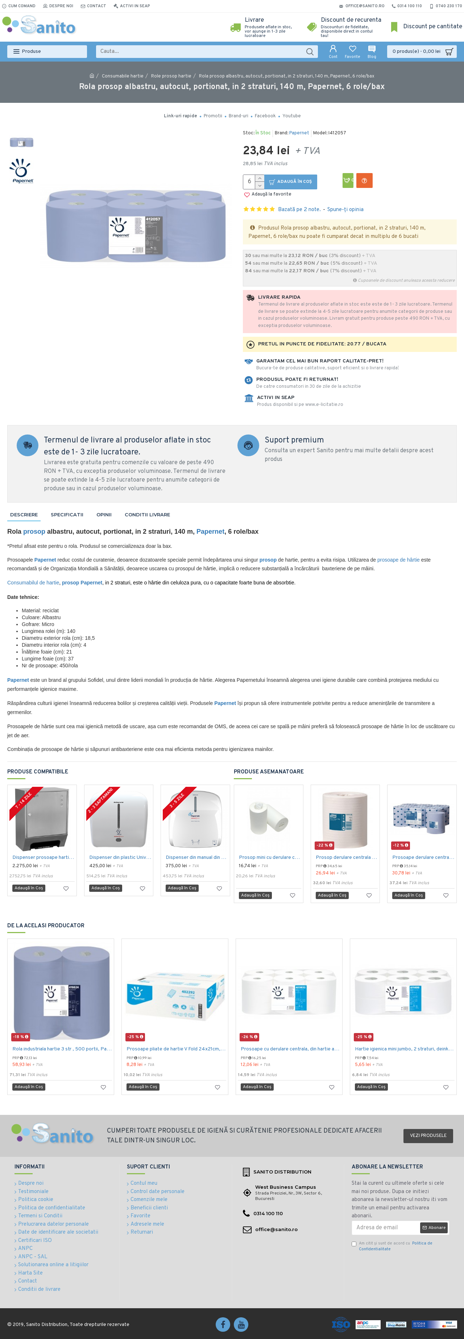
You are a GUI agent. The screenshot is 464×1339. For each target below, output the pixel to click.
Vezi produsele (428, 1136)
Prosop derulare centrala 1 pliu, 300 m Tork (347, 858)
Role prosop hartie (171, 76)
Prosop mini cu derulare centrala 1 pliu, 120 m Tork (270, 858)
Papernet (299, 133)
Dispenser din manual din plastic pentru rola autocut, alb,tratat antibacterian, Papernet (197, 858)
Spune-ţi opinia (345, 209)
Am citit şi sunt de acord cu (392, 1246)
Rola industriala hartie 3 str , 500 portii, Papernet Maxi (62, 1049)
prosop (34, 531)
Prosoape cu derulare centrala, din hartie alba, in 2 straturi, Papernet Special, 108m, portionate (290, 1049)
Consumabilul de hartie (33, 582)
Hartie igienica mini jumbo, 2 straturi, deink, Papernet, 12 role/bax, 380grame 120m (405, 1049)
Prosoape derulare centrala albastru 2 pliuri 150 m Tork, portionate (423, 858)
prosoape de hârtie (398, 560)
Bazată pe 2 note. (299, 209)
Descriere (24, 514)
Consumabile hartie (123, 76)
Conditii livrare (147, 514)
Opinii (104, 514)
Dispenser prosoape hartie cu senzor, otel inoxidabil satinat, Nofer (43, 858)
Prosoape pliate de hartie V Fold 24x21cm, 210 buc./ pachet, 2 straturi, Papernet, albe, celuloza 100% (176, 1049)
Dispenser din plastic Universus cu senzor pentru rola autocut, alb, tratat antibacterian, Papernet (120, 858)
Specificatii (67, 514)
